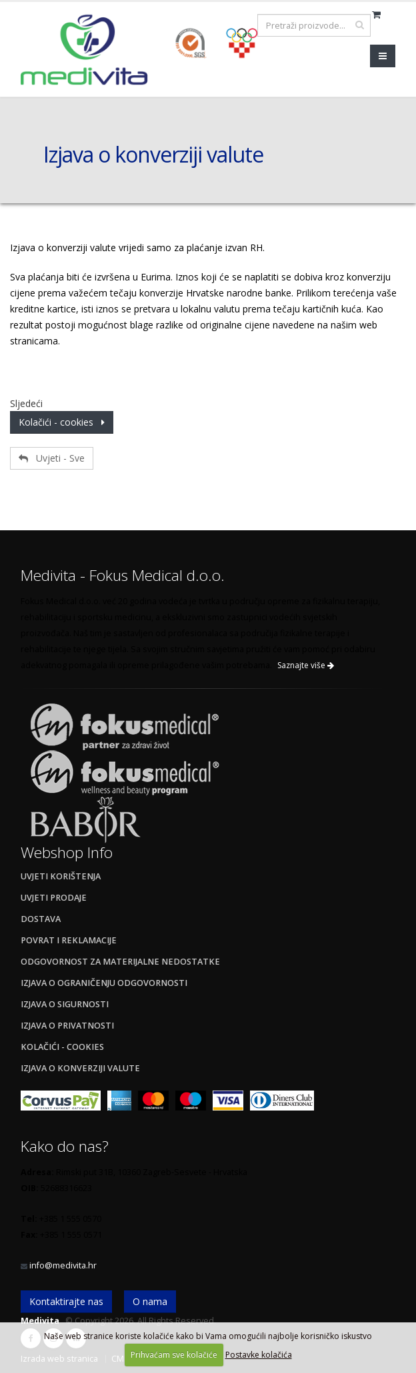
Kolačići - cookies (62, 422)
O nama (150, 1301)
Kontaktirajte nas (66, 1301)
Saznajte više (305, 665)
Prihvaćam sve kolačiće (174, 1354)
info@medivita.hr (63, 1265)
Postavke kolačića (258, 1354)
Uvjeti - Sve (52, 458)
